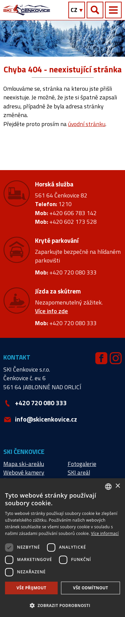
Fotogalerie (82, 463)
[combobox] (108, 486)
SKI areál (79, 472)
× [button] (117, 486)
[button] (62, 605)
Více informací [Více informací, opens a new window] (105, 533)
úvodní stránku (86, 123)
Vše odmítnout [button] (90, 588)
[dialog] (62, 547)
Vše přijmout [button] (31, 588)
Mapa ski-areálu (23, 463)
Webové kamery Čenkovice (23, 477)
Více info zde (51, 311)
